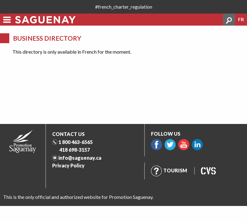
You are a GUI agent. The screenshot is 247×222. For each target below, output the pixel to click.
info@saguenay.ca (79, 158)
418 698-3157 (74, 150)
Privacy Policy (68, 165)
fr (241, 19)
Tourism (169, 170)
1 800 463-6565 (75, 142)
